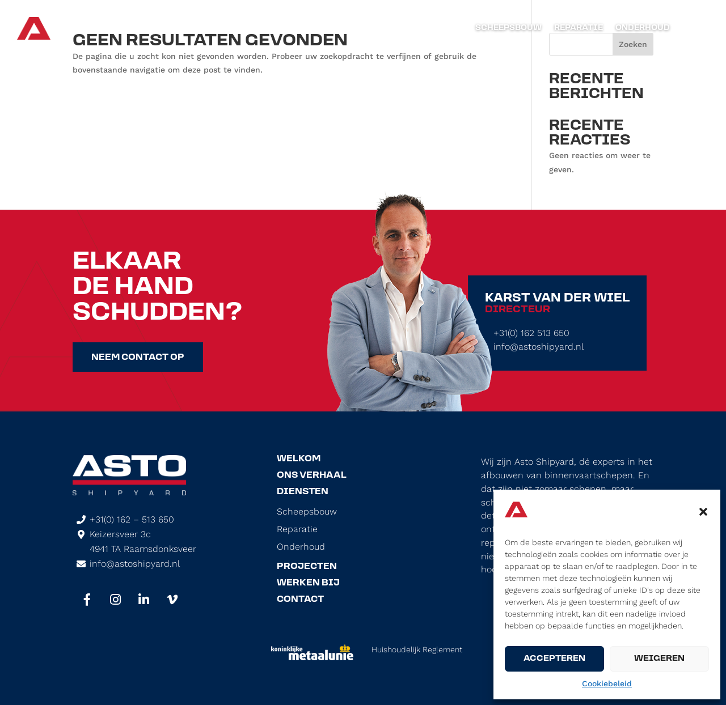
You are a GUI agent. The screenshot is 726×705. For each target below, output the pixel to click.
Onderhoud (642, 28)
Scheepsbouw (508, 28)
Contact (300, 600)
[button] (703, 511)
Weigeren (659, 659)
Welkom (298, 459)
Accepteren (554, 659)
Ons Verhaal (312, 475)
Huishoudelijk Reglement (417, 649)
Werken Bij (308, 583)
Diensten (302, 492)
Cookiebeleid (607, 683)
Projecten (307, 567)
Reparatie (578, 28)
